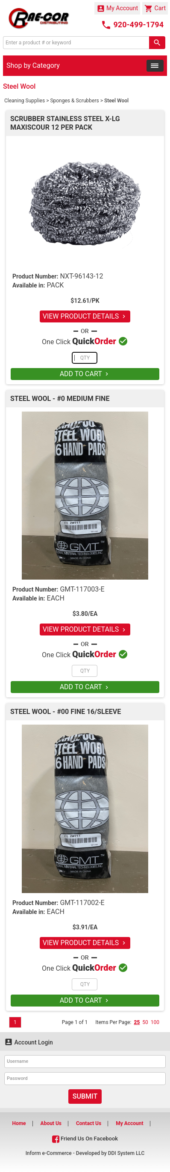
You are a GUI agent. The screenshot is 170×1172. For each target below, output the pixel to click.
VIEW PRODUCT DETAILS (85, 316)
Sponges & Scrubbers (74, 101)
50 (145, 1022)
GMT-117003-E (82, 589)
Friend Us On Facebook (85, 1138)
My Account (117, 8)
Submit (85, 1096)
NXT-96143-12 (81, 276)
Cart (155, 8)
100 (155, 1022)
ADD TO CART (85, 374)
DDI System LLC (126, 1153)
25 (137, 1022)
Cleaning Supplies (24, 101)
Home (19, 1123)
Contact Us (88, 1123)
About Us (51, 1123)
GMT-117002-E (82, 903)
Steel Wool (116, 101)
